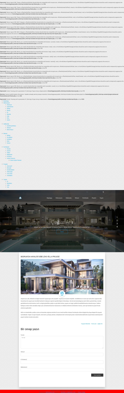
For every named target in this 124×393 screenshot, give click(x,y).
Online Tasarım (11, 158)
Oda (8, 116)
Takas (8, 152)
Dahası (62, 231)
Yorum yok (93, 323)
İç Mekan (9, 139)
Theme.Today (81, 392)
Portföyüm (6, 147)
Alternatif (9, 166)
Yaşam (5, 179)
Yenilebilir (9, 175)
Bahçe (8, 108)
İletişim (9, 127)
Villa (8, 185)
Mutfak (9, 114)
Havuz (8, 143)
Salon (8, 120)
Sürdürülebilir (10, 170)
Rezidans (9, 183)
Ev (7, 112)
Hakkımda (6, 124)
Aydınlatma (10, 106)
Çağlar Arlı (100, 323)
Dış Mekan (9, 137)
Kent (8, 141)
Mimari (5, 133)
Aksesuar (9, 105)
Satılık (8, 151)
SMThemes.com (50, 392)
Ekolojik (9, 168)
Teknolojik (9, 172)
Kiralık (8, 149)
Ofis (8, 118)
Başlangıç (6, 101)
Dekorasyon (6, 103)
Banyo (8, 110)
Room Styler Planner (15, 160)
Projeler (5, 164)
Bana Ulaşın (10, 129)
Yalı (8, 187)
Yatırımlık (9, 173)
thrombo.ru (64, 392)
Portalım (9, 156)
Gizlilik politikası (11, 126)
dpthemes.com (71, 392)
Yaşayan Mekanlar (85, 323)
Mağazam (9, 154)
